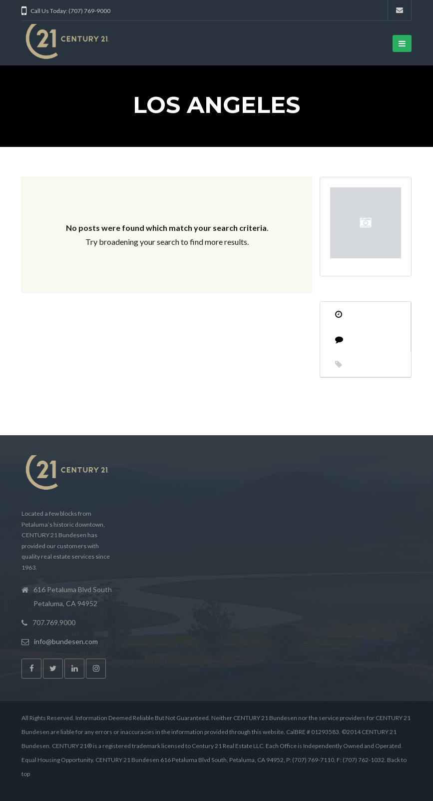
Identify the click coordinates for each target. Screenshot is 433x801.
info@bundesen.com (66, 641)
